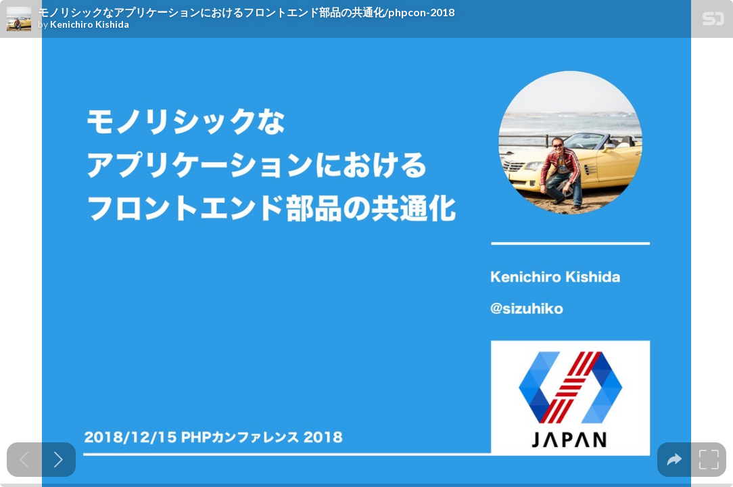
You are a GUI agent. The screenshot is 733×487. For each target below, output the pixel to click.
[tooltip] (674, 459)
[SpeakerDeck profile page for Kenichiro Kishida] (19, 19)
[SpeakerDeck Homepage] (713, 21)
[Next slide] (58, 459)
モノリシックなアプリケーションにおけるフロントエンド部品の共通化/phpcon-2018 (246, 12)
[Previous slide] (24, 459)
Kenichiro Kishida (89, 24)
